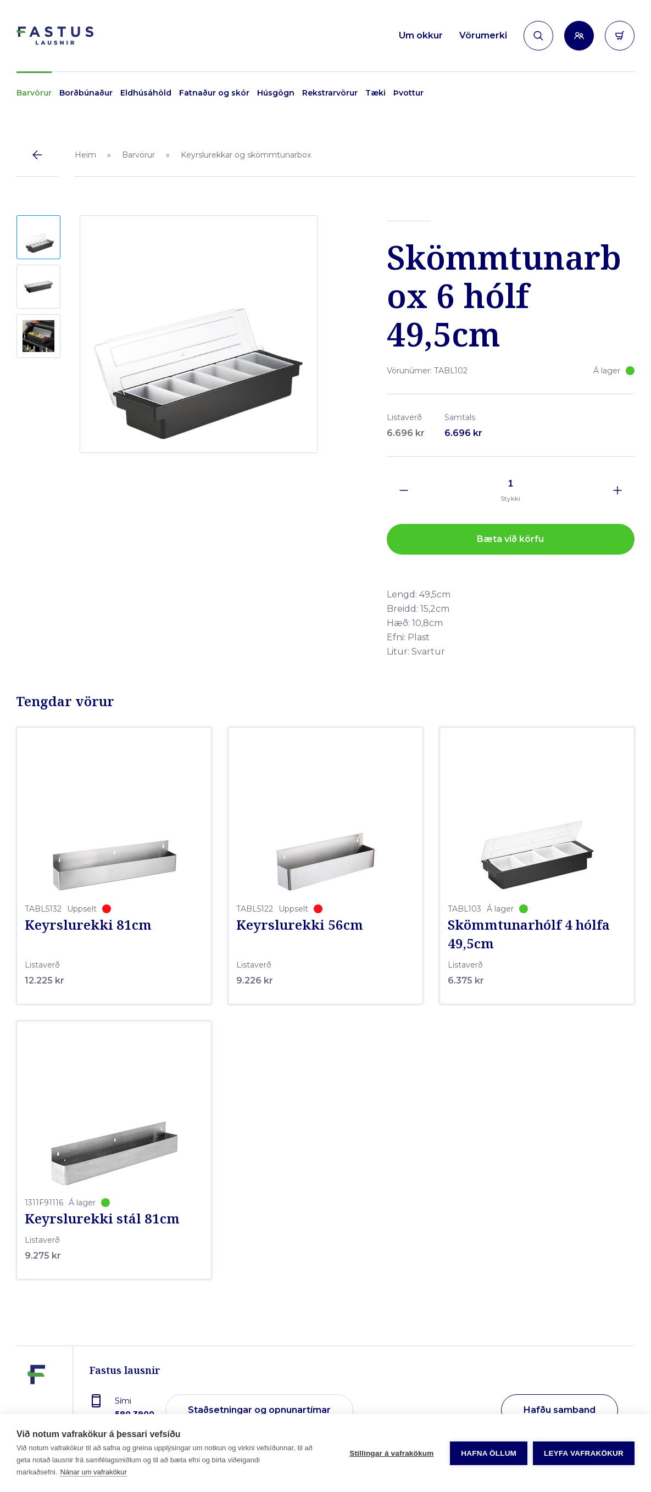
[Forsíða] (54, 36)
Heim (85, 155)
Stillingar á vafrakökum (391, 1453)
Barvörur (34, 93)
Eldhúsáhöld (145, 93)
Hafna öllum (488, 1453)
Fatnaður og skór (214, 93)
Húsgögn (275, 93)
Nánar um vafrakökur (93, 1472)
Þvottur (408, 93)
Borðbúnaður (86, 93)
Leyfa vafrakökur (584, 1453)
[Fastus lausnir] (36, 1402)
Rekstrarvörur (330, 93)
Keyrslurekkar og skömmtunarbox (246, 155)
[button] (38, 237)
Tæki (375, 93)
